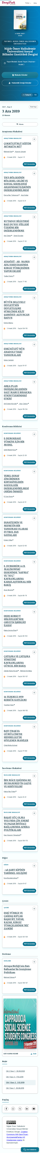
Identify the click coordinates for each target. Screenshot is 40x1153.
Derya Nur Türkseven (11, 195)
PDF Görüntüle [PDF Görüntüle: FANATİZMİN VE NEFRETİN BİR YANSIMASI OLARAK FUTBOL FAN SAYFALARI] (29, 553)
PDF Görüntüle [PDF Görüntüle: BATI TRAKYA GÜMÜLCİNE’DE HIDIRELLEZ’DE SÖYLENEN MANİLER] (29, 758)
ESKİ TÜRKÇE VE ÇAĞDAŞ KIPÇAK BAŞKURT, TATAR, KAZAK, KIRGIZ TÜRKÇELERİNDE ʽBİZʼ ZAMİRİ (16, 921)
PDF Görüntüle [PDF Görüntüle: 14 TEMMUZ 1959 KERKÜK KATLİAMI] (29, 717)
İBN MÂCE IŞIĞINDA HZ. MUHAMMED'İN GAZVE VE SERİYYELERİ (17, 783)
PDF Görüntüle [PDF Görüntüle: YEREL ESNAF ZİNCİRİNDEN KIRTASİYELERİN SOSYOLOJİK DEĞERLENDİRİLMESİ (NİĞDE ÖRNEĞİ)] (29, 509)
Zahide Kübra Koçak (11, 671)
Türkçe (28, 3)
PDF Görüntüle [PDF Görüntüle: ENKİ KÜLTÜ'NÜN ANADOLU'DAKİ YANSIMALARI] (29, 373)
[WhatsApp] (13, 1109)
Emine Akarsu (8, 323)
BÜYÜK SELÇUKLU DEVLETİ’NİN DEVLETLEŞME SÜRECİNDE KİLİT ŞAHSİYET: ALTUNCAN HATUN (16, 310)
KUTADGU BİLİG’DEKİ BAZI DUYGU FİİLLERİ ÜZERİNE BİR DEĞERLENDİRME (16, 226)
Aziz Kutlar (24, 195)
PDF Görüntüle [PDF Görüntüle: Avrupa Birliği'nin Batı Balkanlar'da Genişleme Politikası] (29, 990)
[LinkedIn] (27, 1109)
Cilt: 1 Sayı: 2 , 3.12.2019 (15, 1083)
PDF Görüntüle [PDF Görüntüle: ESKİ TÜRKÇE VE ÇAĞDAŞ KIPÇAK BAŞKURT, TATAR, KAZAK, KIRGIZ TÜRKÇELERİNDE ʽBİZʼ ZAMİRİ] (29, 944)
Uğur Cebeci (23, 404)
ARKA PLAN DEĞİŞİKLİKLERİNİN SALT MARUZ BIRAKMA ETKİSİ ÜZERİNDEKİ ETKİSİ (17, 392)
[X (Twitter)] (20, 1109)
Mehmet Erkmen (9, 977)
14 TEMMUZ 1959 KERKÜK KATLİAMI (15, 698)
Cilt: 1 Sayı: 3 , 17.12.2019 (14, 1077)
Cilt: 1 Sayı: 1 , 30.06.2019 (15, 1088)
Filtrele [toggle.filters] (20, 124)
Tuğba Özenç (8, 276)
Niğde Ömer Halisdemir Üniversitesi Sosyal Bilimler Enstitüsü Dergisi (20, 51)
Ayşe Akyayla (8, 590)
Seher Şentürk (9, 360)
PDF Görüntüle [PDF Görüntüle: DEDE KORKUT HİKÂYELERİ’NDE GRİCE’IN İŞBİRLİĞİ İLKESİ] (29, 643)
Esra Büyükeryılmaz (10, 878)
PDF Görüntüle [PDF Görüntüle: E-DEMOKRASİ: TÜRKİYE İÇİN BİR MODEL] (29, 462)
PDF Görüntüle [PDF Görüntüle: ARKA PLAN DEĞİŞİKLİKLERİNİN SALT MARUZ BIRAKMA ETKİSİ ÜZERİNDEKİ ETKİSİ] (29, 416)
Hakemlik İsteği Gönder (20, 83)
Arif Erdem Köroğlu (10, 404)
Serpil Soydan (18, 236)
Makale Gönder (20, 75)
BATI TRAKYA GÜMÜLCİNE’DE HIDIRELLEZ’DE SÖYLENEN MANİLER (16, 736)
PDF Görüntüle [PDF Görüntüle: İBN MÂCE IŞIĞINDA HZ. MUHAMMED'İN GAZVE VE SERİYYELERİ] (29, 804)
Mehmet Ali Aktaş (26, 671)
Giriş (35, 3)
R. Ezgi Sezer (8, 496)
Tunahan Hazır (9, 705)
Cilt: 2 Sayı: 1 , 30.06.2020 (15, 1071)
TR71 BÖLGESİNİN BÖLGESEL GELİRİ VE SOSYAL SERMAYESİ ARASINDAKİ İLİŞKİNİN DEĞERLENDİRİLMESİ (17, 184)
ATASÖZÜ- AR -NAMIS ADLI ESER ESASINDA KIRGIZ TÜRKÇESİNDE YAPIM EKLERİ (17, 266)
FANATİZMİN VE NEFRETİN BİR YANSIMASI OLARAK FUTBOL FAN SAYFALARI (16, 529)
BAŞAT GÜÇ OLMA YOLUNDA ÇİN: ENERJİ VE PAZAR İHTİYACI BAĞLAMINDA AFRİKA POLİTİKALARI (17, 824)
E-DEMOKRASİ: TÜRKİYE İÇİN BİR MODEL (14, 441)
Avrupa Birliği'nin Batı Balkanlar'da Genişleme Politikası (17, 969)
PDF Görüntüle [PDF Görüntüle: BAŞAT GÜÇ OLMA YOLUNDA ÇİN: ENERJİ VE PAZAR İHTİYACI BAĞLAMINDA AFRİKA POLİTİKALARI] (29, 848)
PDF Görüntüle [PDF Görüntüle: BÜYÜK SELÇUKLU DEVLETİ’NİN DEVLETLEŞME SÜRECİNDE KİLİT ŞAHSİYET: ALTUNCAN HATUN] (29, 335)
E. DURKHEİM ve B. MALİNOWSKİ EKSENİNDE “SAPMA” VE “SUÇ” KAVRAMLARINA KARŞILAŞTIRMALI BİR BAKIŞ (17, 576)
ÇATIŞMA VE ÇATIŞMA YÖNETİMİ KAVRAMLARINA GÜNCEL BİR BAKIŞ (17, 661)
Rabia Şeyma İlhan (10, 630)
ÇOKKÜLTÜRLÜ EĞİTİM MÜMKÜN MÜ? (17, 145)
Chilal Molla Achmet (10, 745)
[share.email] (34, 1109)
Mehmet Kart (8, 151)
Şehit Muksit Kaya (10, 450)
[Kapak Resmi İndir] (33, 1054)
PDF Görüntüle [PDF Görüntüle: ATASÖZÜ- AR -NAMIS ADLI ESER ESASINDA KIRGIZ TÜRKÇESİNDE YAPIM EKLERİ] (29, 289)
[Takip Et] (27, 95)
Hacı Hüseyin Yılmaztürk (12, 835)
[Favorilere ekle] (34, 139)
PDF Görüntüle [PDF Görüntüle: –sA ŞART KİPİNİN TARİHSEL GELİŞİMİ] (29, 890)
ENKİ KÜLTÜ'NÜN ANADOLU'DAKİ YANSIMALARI (14, 352)
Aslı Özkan (7, 236)
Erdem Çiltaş (8, 540)
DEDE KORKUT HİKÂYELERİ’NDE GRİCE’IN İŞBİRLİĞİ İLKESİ (15, 621)
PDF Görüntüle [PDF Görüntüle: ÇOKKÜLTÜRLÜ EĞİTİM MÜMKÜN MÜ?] (29, 164)
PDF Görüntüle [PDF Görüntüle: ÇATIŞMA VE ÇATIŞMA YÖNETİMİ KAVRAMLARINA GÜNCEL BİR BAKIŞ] (29, 683)
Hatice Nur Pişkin (9, 791)
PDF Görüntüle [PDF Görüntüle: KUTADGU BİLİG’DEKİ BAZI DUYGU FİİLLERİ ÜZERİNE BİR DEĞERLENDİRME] (29, 248)
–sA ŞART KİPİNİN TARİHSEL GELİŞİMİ (15, 872)
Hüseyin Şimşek (20, 151)
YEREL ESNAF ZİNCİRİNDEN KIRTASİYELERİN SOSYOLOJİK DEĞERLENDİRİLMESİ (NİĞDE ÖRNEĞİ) (16, 483)
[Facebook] (6, 1109)
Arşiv (4, 1061)
